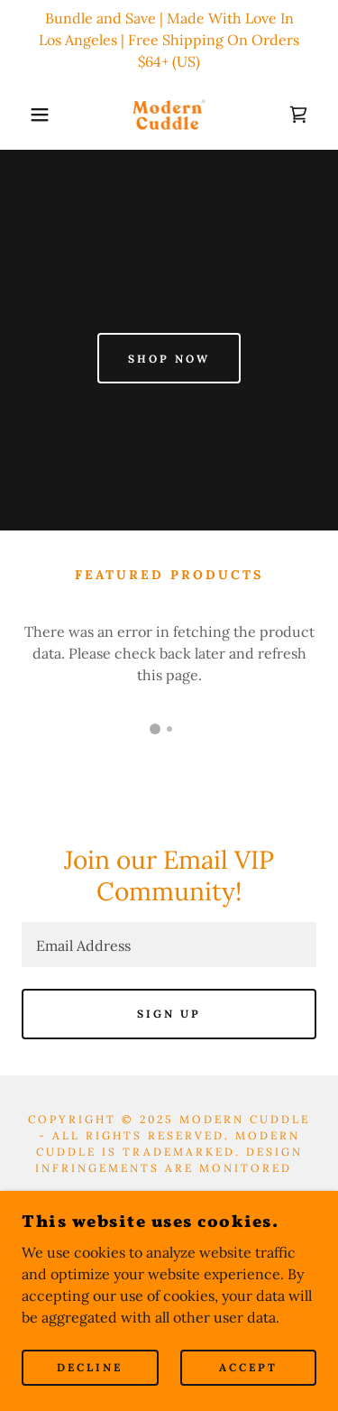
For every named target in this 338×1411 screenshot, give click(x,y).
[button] (27, 115)
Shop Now (169, 358)
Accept (248, 1368)
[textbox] (169, 944)
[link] (169, 114)
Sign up (169, 1013)
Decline (90, 1368)
